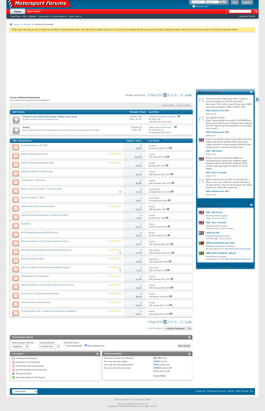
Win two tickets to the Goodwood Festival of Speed (45, 267)
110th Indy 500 (212, 232)
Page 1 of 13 (157, 95)
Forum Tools (167, 105)
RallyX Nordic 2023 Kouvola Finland (38, 206)
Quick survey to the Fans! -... (161, 127)
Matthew (218, 236)
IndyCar (229, 238)
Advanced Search (247, 16)
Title (15, 140)
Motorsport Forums (216, 391)
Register (247, 2)
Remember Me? (200, 6)
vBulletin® (132, 404)
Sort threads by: (47, 342)
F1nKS (216, 215)
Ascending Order (73, 345)
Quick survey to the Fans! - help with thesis (41, 188)
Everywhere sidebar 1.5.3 (225, 267)
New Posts (16, 16)
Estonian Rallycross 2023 (32, 197)
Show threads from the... (24, 342)
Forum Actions (58, 16)
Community (43, 16)
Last (188, 95)
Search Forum (182, 105)
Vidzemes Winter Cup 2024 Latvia (37, 171)
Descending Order (95, 345)
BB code (157, 358)
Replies (130, 140)
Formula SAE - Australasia (33, 180)
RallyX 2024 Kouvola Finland (34, 154)
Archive (230, 391)
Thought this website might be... (163, 116)
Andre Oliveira (220, 246)
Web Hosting (242, 391)
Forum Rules (159, 375)
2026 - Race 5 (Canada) (216, 172)
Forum (17, 11)
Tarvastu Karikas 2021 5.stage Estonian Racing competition (49, 311)
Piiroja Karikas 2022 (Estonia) (35, 276)
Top (189, 328)
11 (175, 95)
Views (138, 140)
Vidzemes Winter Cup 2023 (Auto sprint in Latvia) (44, 241)
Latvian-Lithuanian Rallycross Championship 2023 (44, 215)
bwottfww (26, 223)
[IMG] (156, 364)
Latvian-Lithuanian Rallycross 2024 (37, 162)
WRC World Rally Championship (238, 249)
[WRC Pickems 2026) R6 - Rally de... (222, 253)
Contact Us (200, 391)
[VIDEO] (157, 367)
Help (235, 2)
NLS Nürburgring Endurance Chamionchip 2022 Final (46, 249)
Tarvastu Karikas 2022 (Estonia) (36, 302)
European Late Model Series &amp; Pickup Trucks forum (50, 116)
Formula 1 (222, 218)
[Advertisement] (132, 59)
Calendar (32, 16)
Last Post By (154, 140)
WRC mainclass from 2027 (217, 110)
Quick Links (74, 16)
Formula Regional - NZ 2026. (34, 145)
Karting (26, 127)
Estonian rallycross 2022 (32, 258)
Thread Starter (25, 140)
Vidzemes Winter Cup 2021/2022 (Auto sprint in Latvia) (47, 284)
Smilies (156, 361)
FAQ (24, 16)
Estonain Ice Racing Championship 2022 (40, 293)
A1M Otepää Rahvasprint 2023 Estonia (39, 232)
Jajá (215, 256)
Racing (27, 24)
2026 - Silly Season (214, 151)
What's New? (33, 11)
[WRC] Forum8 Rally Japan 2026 (220, 243)
